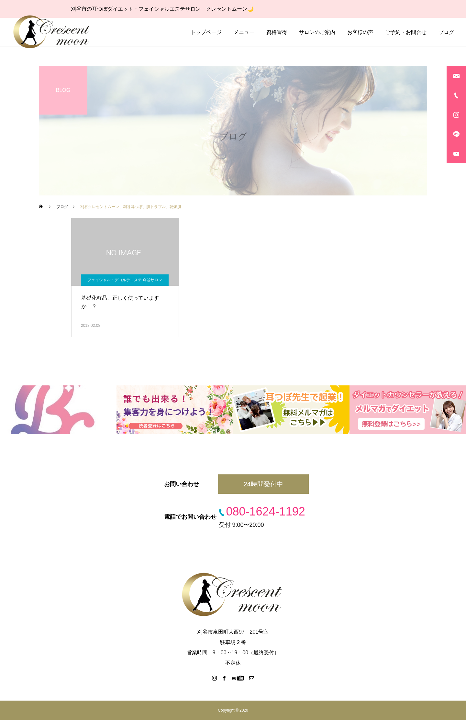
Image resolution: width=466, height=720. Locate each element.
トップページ (206, 32)
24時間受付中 (263, 484)
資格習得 (276, 32)
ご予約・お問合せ (406, 32)
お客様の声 (360, 32)
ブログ (446, 32)
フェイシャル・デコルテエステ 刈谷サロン (124, 280)
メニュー (244, 32)
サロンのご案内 (317, 32)
